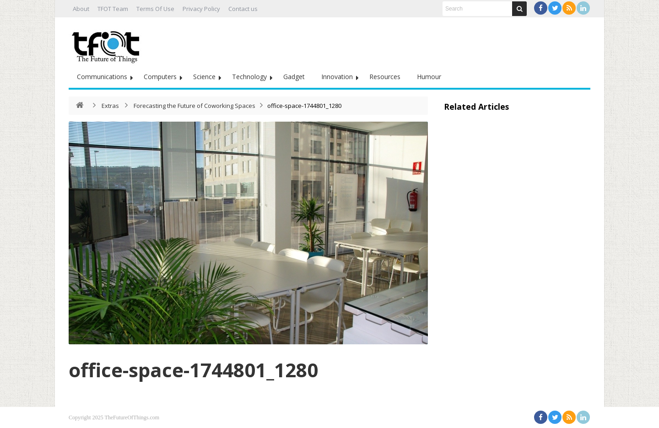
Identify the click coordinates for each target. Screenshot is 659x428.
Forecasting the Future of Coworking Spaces (194, 106)
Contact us (243, 9)
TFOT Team (112, 9)
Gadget (294, 76)
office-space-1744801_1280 (193, 370)
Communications (102, 76)
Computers (160, 76)
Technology (249, 76)
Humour (429, 76)
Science (204, 76)
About (81, 9)
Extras (110, 106)
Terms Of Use (155, 9)
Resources (384, 76)
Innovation (337, 76)
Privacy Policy (201, 9)
